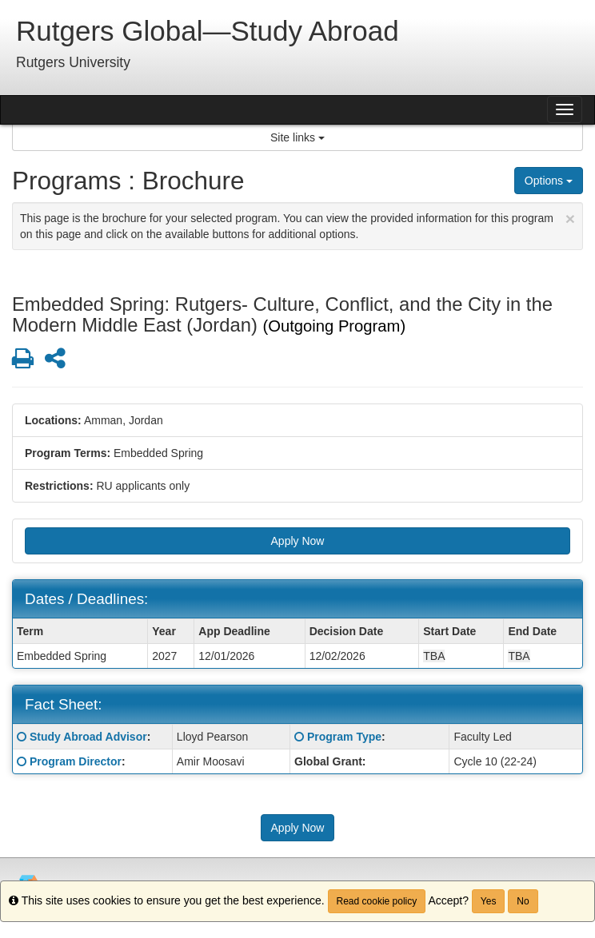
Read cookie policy (377, 901)
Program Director (76, 761)
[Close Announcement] (570, 218)
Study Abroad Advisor (88, 736)
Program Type (344, 736)
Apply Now (298, 541)
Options (549, 180)
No (523, 901)
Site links (297, 137)
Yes (489, 901)
